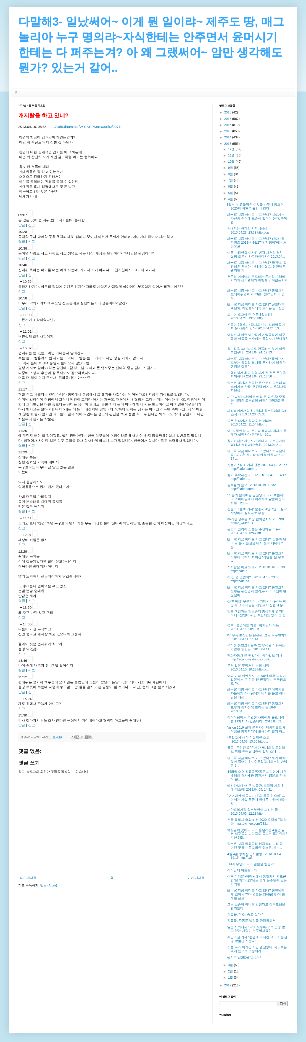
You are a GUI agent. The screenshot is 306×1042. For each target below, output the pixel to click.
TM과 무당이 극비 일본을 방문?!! (250, 864)
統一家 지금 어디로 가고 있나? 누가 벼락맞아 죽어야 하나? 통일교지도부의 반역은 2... (257, 761)
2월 (231, 971)
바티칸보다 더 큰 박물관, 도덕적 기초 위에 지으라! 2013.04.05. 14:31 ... (256, 787)
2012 (228, 985)
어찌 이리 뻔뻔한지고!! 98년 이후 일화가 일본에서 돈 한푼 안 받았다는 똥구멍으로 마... (256, 679)
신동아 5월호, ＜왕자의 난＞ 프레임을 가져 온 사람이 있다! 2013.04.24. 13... (256, 326)
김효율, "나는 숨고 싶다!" (245, 914)
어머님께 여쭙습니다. (242, 870)
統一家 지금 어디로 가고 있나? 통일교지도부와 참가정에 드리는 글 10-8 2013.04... (256, 707)
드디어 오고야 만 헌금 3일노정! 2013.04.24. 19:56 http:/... (250, 316)
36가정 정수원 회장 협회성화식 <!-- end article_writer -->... (255, 521)
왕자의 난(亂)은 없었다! (244, 957)
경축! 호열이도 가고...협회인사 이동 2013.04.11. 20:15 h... (254, 627)
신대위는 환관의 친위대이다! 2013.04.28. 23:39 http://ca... (249, 230)
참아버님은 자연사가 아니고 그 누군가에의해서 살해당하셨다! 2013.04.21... (256, 443)
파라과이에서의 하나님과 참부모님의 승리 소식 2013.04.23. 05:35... (257, 412)
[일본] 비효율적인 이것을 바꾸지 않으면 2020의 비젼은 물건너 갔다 (255, 206)
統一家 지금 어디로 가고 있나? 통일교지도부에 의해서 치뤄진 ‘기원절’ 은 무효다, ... (256, 557)
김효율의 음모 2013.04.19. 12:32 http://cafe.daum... (251, 487)
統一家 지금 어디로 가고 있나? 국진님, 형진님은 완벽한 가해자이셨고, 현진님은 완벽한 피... (256, 266)
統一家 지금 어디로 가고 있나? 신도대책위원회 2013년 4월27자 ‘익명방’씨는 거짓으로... (256, 242)
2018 (228, 112)
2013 (228, 143)
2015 (228, 131)
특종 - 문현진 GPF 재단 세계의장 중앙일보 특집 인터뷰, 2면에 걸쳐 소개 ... (256, 749)
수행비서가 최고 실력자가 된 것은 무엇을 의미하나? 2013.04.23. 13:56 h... (256, 374)
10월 (231, 161)
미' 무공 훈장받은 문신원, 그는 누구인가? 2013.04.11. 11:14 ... (256, 637)
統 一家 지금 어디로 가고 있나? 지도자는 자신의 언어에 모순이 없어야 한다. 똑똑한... (257, 218)
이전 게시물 (195, 878)
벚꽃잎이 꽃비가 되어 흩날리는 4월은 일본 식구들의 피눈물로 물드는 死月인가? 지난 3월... (257, 834)
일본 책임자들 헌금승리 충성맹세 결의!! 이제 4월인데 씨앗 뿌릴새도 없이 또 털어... (256, 615)
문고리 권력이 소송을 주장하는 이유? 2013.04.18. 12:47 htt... (254, 531)
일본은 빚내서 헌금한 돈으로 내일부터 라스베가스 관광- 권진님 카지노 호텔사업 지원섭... (256, 386)
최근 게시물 (27, 878)
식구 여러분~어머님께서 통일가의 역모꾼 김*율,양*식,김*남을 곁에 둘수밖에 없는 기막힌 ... (257, 880)
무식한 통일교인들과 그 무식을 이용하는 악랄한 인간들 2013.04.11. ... (256, 647)
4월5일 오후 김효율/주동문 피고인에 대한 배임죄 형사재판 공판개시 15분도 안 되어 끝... (257, 775)
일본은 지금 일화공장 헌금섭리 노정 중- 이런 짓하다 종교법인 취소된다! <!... (255, 845)
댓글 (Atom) (48, 885)
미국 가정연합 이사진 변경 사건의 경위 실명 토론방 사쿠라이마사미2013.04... (256, 254)
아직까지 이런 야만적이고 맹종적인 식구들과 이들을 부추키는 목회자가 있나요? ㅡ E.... (257, 338)
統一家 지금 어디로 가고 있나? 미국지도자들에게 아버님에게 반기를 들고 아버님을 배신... (256, 693)
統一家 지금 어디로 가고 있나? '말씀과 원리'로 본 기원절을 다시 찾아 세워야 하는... (256, 543)
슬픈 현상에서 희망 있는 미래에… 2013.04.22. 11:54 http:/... (252, 422)
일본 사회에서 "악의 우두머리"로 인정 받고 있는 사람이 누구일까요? (256, 929)
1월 (231, 977)
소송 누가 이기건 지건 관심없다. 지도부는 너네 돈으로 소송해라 (257, 949)
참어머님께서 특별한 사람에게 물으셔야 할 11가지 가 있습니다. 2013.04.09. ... (256, 719)
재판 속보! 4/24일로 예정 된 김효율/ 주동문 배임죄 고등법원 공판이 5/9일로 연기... (256, 400)
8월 (231, 174)
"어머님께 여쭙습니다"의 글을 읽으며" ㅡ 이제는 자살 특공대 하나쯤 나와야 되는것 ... (256, 799)
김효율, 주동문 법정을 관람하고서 (251, 920)
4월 (231, 199)
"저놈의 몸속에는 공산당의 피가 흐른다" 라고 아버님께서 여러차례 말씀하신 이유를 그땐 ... (256, 499)
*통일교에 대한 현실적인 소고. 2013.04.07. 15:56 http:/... (249, 739)
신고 (31, 225)
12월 (231, 149)
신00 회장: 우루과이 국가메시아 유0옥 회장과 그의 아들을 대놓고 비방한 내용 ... (257, 603)
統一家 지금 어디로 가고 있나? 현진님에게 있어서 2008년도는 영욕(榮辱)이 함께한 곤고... (256, 894)
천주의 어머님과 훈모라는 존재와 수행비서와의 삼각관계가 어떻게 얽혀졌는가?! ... (257, 280)
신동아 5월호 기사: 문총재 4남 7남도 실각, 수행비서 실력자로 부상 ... (257, 511)
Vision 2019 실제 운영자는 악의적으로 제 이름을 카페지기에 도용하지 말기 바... (256, 729)
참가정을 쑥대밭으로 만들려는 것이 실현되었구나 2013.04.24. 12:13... (256, 350)
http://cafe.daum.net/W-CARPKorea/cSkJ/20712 (84, 127)
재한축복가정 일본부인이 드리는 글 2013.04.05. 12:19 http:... (253, 811)
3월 (231, 965)
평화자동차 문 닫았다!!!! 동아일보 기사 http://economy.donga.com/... (254, 657)
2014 (228, 137)
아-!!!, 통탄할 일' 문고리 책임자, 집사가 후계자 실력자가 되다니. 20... (257, 432)
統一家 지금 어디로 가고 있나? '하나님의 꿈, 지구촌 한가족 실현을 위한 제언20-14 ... (256, 454)
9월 (231, 168)
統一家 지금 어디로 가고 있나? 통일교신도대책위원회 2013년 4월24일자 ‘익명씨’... (256, 294)
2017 (228, 119)
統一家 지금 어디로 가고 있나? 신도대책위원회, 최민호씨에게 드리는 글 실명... (257, 306)
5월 (231, 193)
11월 (231, 155)
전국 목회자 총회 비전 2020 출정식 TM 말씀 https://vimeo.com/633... (257, 821)
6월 (231, 186)
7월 (231, 180)
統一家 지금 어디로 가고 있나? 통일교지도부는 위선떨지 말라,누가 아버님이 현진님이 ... (256, 591)
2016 (228, 125)
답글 (21, 225)
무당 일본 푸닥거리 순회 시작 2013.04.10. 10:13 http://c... (249, 667)
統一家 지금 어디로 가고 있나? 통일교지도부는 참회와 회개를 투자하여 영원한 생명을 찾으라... (256, 362)
